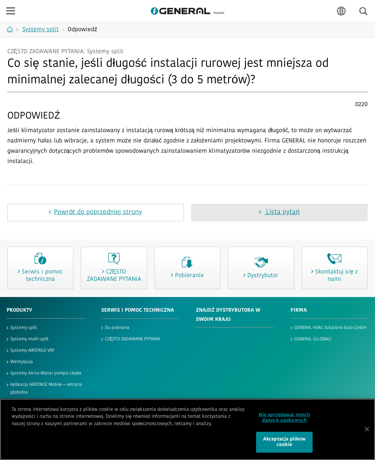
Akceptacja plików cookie (284, 442)
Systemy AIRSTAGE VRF (32, 350)
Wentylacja (21, 362)
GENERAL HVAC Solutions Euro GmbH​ (330, 328)
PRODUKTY (19, 310)
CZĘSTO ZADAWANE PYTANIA (132, 339)
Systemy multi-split (29, 339)
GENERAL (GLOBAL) (312, 339)
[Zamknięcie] (367, 429)
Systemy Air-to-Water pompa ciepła (45, 373)
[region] (187, 429)
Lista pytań (281, 212)
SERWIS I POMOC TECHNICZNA (137, 310)
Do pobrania (117, 328)
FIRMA (299, 310)
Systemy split (23, 328)
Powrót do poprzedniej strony (98, 212)
